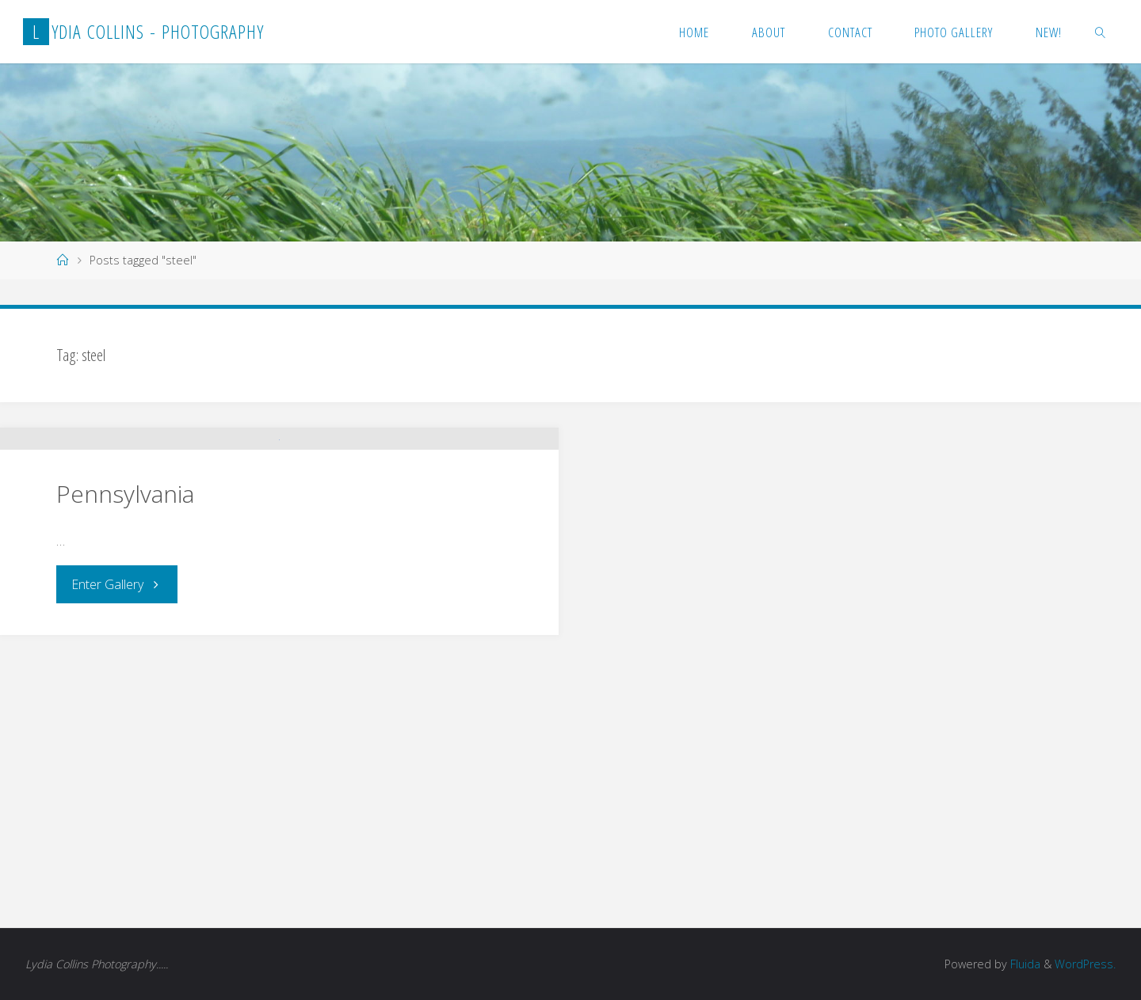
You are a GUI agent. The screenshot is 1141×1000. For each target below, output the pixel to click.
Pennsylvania (125, 767)
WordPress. (1085, 963)
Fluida (1023, 963)
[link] (1100, 31)
